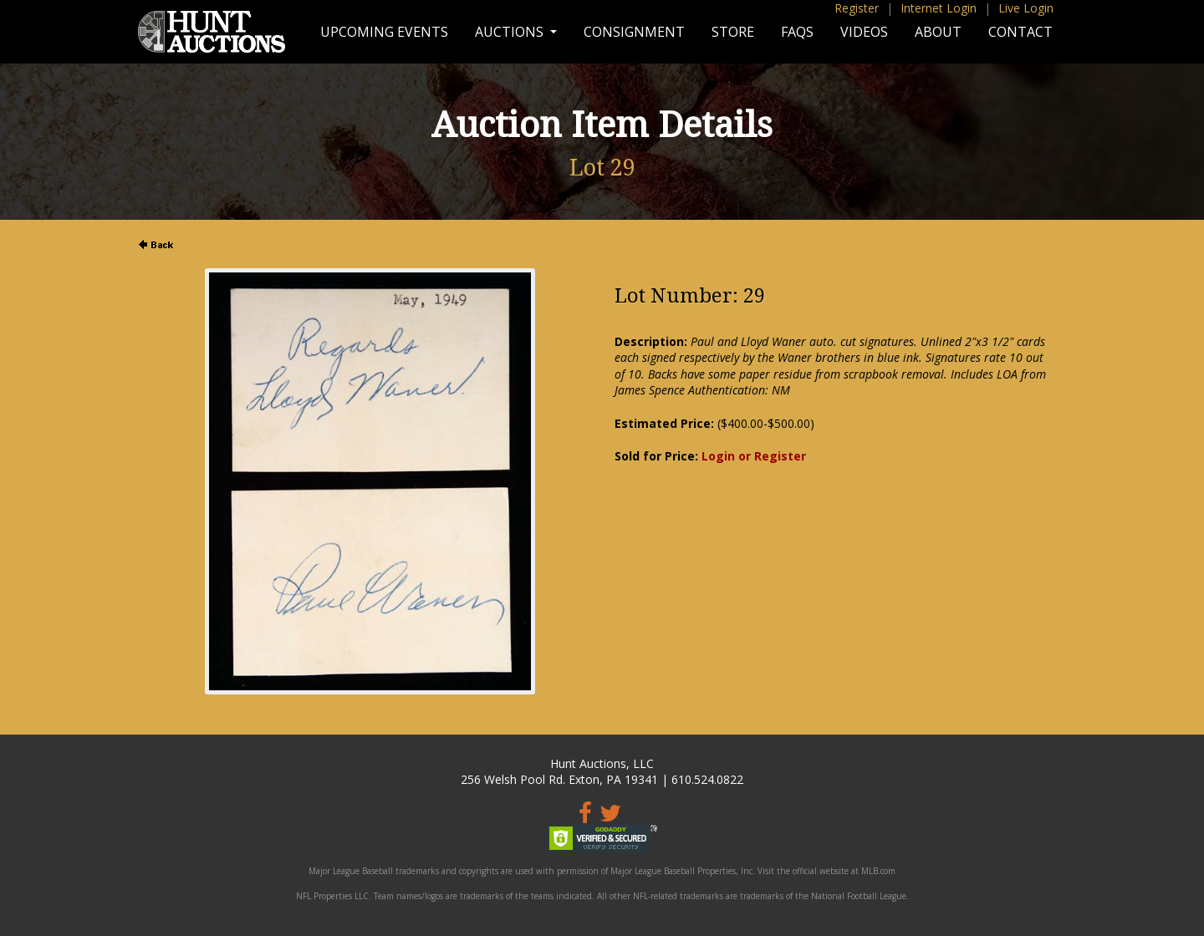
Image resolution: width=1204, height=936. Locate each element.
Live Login (1026, 8)
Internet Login (938, 8)
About (938, 32)
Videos (864, 32)
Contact (1020, 32)
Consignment (634, 32)
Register (856, 8)
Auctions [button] (511, 32)
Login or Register (753, 456)
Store (733, 32)
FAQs (797, 32)
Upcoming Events (384, 32)
